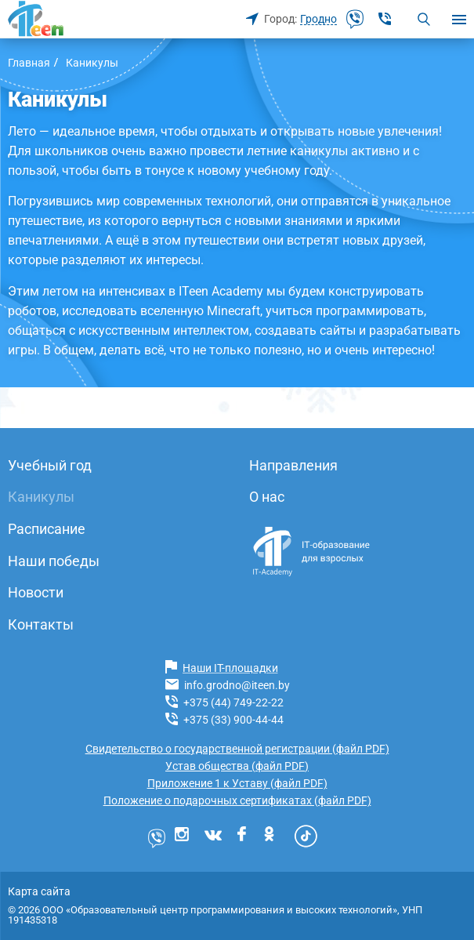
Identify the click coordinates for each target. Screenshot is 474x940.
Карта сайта (39, 891)
